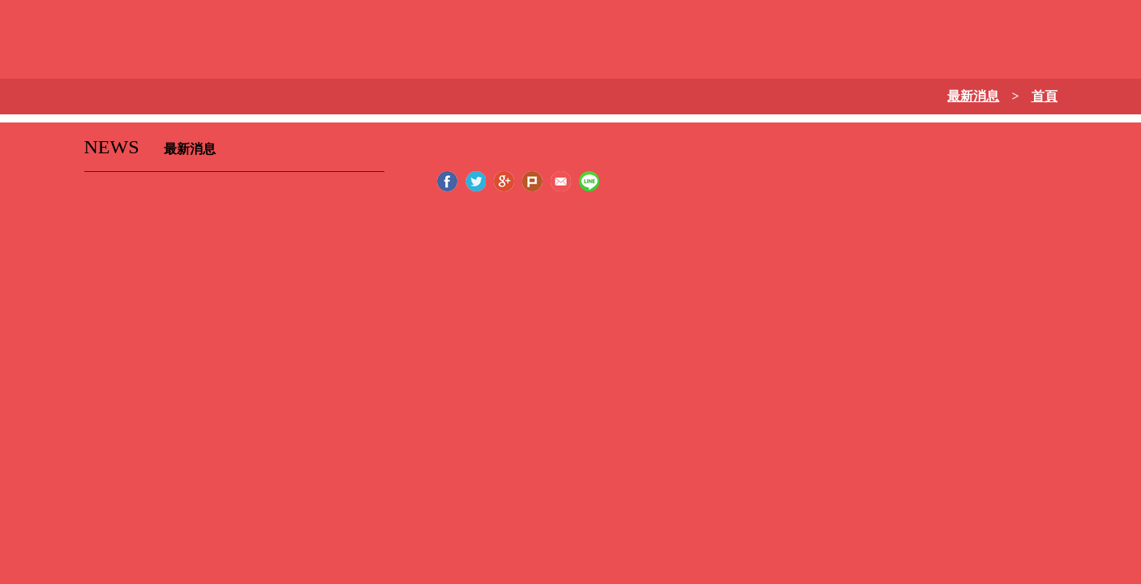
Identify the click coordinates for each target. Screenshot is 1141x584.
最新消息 (973, 96)
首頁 (1044, 96)
